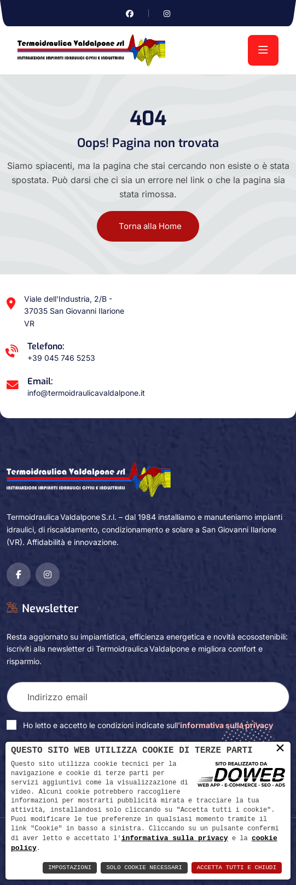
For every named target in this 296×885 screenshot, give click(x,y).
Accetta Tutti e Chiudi (236, 868)
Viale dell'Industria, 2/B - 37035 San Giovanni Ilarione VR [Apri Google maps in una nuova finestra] (74, 311)
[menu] (263, 50)
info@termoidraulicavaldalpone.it (86, 392)
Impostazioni (69, 868)
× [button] (280, 748)
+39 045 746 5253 (61, 357)
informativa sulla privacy (174, 837)
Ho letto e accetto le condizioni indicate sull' (148, 725)
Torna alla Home (150, 226)
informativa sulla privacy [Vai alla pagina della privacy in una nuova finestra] (226, 725)
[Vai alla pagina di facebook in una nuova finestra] (130, 13)
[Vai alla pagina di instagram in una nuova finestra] (167, 13)
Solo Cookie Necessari (144, 868)
